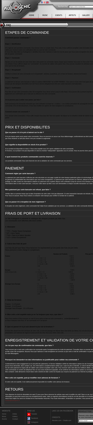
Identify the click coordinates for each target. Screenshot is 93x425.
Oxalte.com (67, 420)
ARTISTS (72, 15)
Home (4, 414)
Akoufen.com (56, 420)
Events (4, 419)
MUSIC (45, 15)
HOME (31, 15)
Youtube (32, 414)
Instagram (32, 422)
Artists (14, 414)
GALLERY (86, 15)
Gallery (14, 416)
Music (4, 416)
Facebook (32, 418)
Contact (15, 419)
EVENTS (58, 15)
